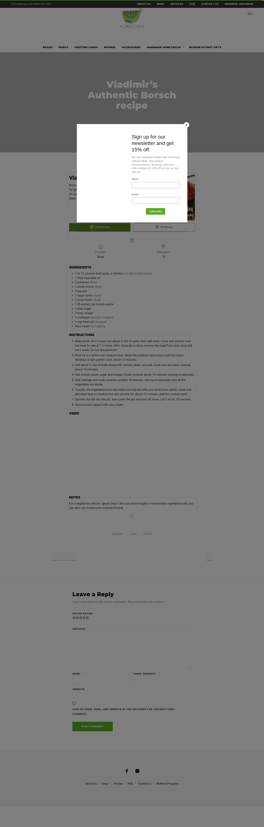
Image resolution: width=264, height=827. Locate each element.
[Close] (186, 125)
